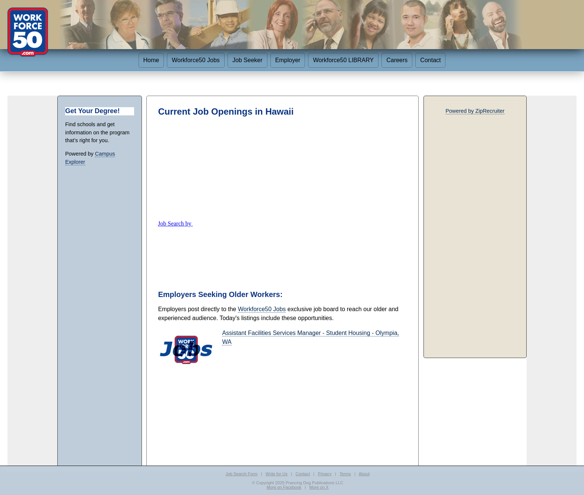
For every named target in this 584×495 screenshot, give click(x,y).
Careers (396, 60)
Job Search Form (242, 474)
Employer (288, 60)
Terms (345, 474)
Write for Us (277, 474)
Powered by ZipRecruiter (474, 111)
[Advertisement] (282, 168)
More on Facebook (284, 487)
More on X (319, 487)
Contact (430, 60)
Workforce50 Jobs (196, 60)
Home (151, 60)
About (364, 474)
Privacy (325, 474)
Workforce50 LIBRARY (343, 60)
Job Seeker (247, 60)
